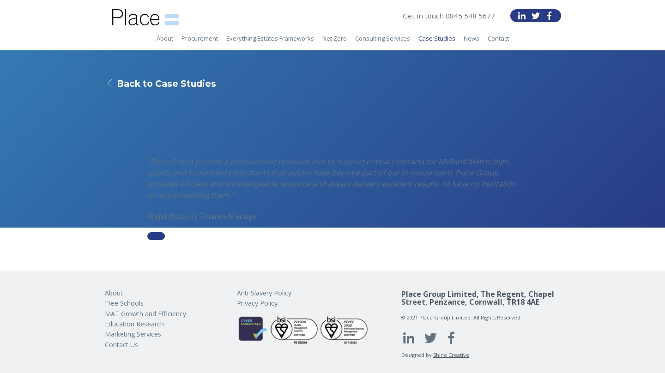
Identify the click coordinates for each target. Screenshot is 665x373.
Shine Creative (451, 354)
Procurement (199, 42)
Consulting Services (382, 42)
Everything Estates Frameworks (270, 42)
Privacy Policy (257, 303)
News (471, 42)
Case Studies (436, 42)
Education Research (134, 323)
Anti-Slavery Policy (264, 293)
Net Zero (334, 42)
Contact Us (121, 344)
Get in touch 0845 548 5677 (448, 16)
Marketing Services (133, 334)
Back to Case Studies (169, 83)
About (165, 42)
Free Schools (124, 303)
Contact (498, 42)
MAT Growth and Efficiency (145, 313)
